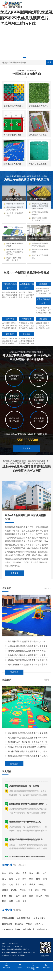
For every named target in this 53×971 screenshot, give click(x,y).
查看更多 (15, 645)
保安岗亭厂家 (29, 929)
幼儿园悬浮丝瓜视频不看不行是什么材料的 (27, 705)
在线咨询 (27, 463)
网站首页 (46, 965)
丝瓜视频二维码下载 (33, 966)
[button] (24, 57)
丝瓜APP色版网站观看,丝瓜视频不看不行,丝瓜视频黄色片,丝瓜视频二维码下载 (26, 18)
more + (47, 652)
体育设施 (21, 955)
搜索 (49, 62)
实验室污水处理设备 (11, 929)
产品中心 (20, 965)
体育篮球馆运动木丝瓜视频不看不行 (19, 135)
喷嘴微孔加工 (43, 929)
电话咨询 (6, 965)
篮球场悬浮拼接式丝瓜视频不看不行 (19, 164)
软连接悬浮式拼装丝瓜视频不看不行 (19, 106)
